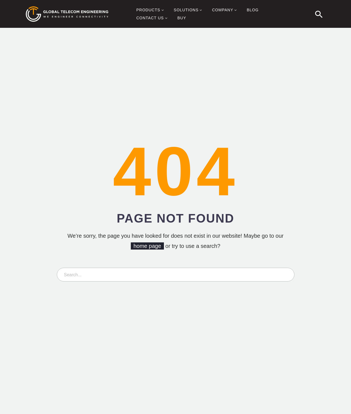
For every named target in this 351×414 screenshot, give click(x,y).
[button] (319, 14)
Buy (181, 18)
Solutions (188, 10)
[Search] (175, 275)
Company (225, 10)
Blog (253, 10)
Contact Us (152, 18)
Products (150, 10)
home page (147, 246)
